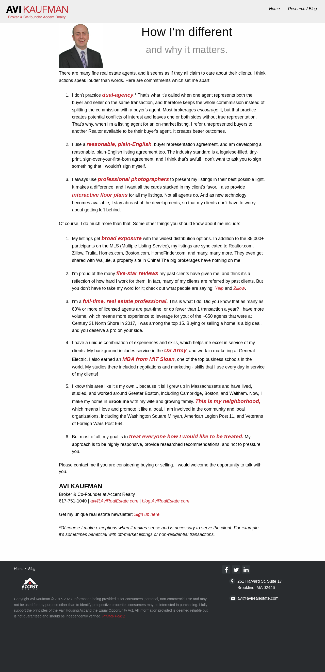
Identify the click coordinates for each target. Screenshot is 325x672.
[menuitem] (274, 9)
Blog (31, 569)
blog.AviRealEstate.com (165, 500)
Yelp (219, 288)
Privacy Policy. (113, 616)
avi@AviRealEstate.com (114, 500)
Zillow (239, 288)
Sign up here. (147, 514)
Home (274, 9)
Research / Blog (302, 9)
